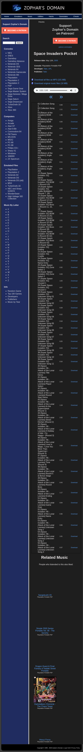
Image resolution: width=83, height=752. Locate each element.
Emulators (18, 16)
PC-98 (10, 145)
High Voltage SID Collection (15, 197)
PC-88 (10, 142)
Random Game (14, 291)
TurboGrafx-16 (14, 104)
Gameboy (12, 58)
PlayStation (13, 169)
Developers (13, 296)
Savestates (63, 16)
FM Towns (12, 134)
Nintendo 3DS (14, 67)
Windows (12, 153)
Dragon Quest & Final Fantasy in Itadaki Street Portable (45, 668)
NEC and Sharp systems (15, 190)
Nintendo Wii (13, 75)
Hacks (51, 16)
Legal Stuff (67, 748)
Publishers (12, 299)
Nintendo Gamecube (17, 72)
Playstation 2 (13, 80)
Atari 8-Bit (12, 129)
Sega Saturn (13, 99)
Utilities (40, 16)
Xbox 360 (12, 110)
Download (74, 105)
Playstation (12, 78)
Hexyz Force (44, 740)
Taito (45, 72)
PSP (10, 86)
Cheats (76, 16)
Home (6, 16)
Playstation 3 (13, 83)
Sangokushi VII (45, 595)
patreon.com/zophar (65, 47)
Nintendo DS (13, 64)
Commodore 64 (14, 131)
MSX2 (10, 140)
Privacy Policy (75, 748)
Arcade (11, 123)
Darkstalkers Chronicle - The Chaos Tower (45, 705)
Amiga (10, 121)
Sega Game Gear (15, 89)
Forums (41, 22)
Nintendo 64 (13, 69)
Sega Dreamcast (15, 102)
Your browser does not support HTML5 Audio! (56, 90)
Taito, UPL (48, 69)
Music (30, 16)
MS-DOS (12, 137)
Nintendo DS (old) (15, 180)
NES (10, 53)
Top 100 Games (15, 294)
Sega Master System (17, 91)
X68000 (11, 156)
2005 (56, 61)
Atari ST (11, 126)
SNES (10, 56)
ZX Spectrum (13, 159)
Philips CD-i (13, 148)
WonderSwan (14, 194)
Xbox (10, 107)
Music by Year (14, 302)
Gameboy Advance (16, 61)
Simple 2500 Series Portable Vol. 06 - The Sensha (44, 630)
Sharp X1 (12, 151)
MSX (10, 183)
